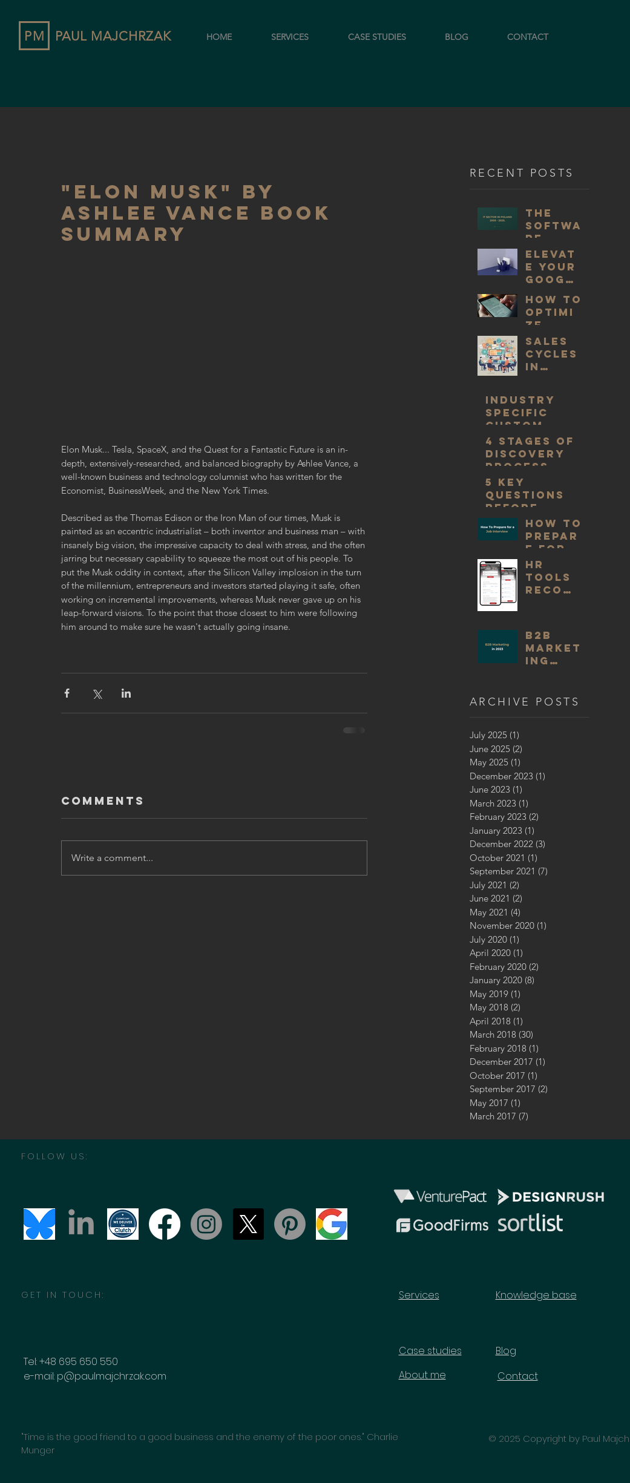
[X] (248, 1224)
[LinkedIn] (81, 1224)
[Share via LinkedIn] (126, 693)
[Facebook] (164, 1224)
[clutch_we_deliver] (123, 1224)
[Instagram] (206, 1224)
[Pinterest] (290, 1224)
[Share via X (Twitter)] (96, 693)
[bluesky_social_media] (39, 1224)
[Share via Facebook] (67, 693)
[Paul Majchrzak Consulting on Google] (331, 1224)
